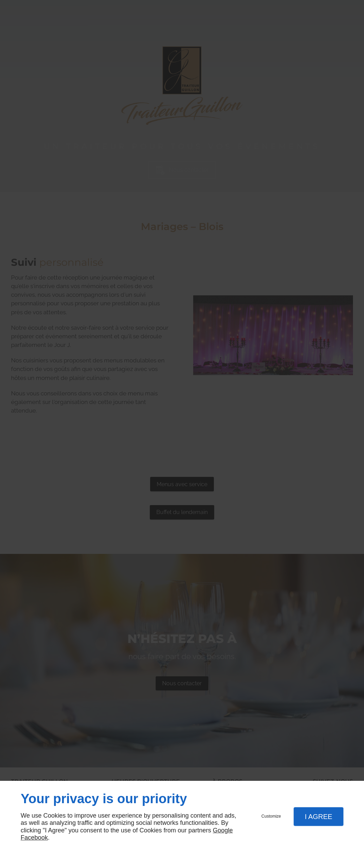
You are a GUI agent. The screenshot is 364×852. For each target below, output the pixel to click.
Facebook (34, 837)
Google (223, 830)
